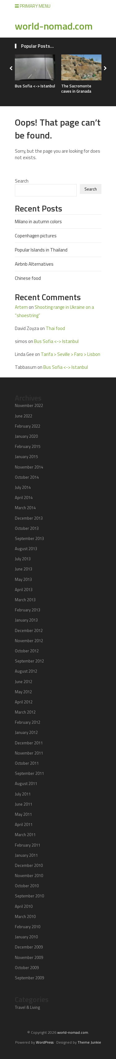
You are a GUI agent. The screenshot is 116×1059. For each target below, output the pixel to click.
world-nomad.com (54, 25)
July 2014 (23, 487)
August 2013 (26, 549)
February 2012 (27, 722)
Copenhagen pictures (36, 235)
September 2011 (29, 773)
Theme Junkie (89, 1042)
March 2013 (25, 600)
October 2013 (27, 528)
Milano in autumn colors (38, 221)
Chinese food (28, 278)
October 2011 (27, 763)
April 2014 (23, 497)
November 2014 (29, 467)
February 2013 (27, 610)
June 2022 (23, 416)
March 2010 (25, 916)
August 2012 (26, 671)
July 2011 (23, 794)
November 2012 (29, 641)
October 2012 (27, 651)
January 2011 (26, 855)
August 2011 (26, 783)
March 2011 (25, 834)
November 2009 (29, 957)
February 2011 (27, 845)
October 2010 (27, 886)
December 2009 (29, 947)
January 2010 (26, 937)
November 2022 (29, 405)
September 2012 (29, 661)
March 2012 (25, 712)
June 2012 (23, 681)
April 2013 (23, 589)
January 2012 (26, 732)
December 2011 (29, 743)
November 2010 (29, 875)
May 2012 (23, 692)
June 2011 (23, 804)
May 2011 (23, 814)
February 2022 (27, 426)
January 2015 (26, 456)
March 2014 (25, 508)
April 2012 (23, 702)
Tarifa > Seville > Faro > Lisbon (70, 354)
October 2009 (27, 967)
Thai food (55, 328)
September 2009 (29, 978)
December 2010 (29, 865)
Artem (21, 307)
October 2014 (27, 477)
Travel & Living (27, 1007)
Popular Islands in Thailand (41, 249)
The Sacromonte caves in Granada (76, 88)
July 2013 (23, 559)
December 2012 (29, 630)
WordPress (45, 1042)
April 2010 (23, 906)
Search (21, 180)
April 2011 (23, 824)
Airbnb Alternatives (34, 264)
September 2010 (29, 896)
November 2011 (29, 753)
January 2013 (26, 620)
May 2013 (23, 579)
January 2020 (26, 436)
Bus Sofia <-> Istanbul (35, 86)
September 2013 (29, 538)
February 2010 (27, 927)
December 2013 (29, 518)
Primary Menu (32, 6)
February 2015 (27, 446)
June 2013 (23, 569)
